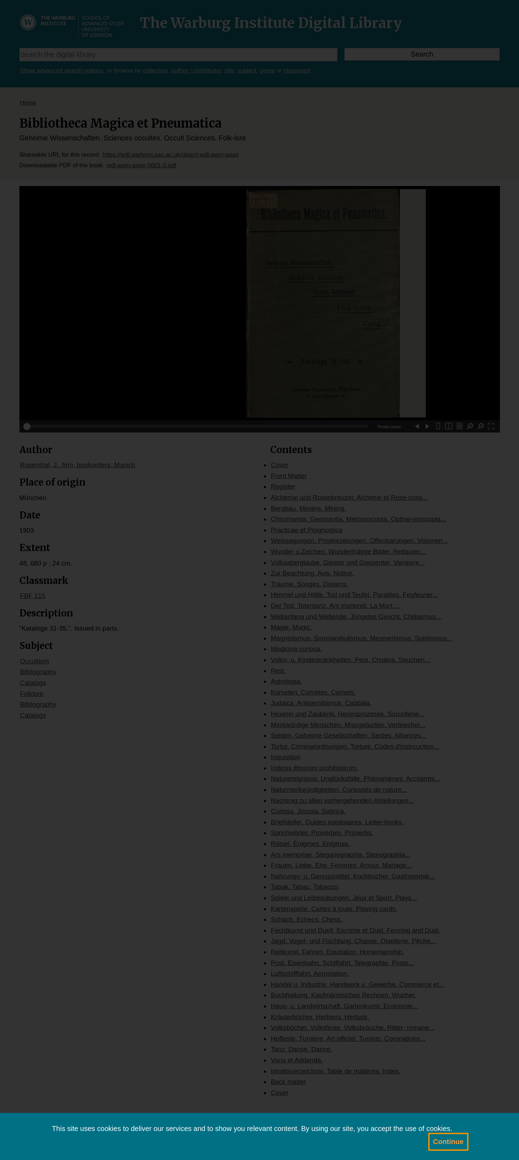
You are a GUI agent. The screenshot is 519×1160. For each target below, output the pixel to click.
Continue (448, 1142)
